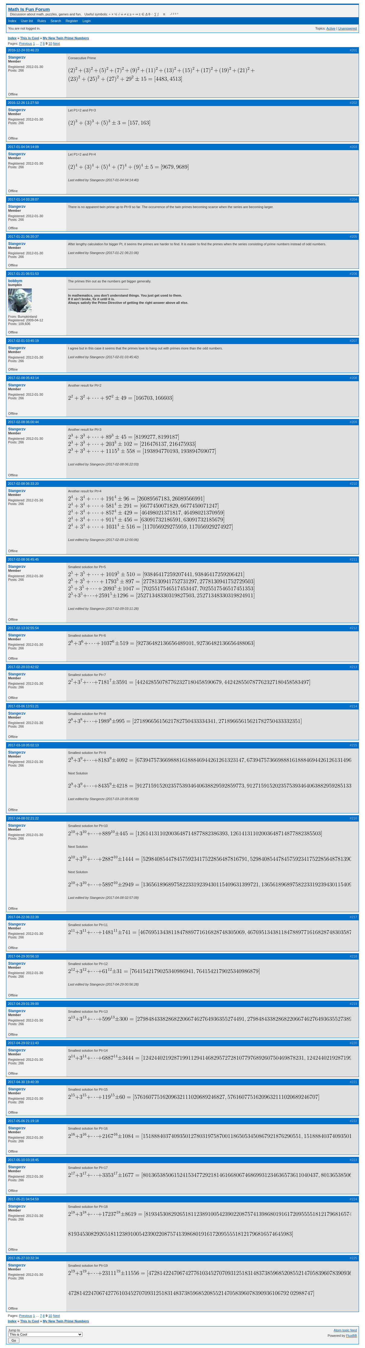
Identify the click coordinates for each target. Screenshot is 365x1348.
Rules (41, 21)
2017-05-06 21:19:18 (23, 1121)
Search (56, 21)
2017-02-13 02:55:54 (23, 628)
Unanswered (347, 28)
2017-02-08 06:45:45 (23, 559)
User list (27, 21)
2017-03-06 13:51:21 (23, 706)
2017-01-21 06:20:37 (23, 236)
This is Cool (29, 38)
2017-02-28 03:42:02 (23, 667)
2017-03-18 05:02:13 (23, 745)
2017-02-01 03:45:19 (23, 341)
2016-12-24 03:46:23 (23, 50)
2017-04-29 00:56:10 (23, 956)
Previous (25, 43)
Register (72, 21)
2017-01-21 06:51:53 (23, 273)
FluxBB (351, 1335)
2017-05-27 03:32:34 (23, 1258)
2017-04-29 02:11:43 (23, 1043)
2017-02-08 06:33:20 (23, 483)
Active (330, 28)
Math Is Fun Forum (29, 9)
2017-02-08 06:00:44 (23, 422)
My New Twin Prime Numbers (66, 38)
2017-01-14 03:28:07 (23, 199)
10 (50, 43)
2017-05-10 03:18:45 (23, 1160)
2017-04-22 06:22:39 (23, 917)
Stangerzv (16, 57)
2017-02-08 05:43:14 (23, 378)
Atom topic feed (345, 1330)
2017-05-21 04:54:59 (23, 1199)
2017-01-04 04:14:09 (23, 147)
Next (56, 43)
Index (12, 21)
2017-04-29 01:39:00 (23, 1003)
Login (87, 21)
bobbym (15, 281)
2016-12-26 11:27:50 (23, 103)
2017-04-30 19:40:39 (23, 1082)
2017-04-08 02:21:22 (23, 818)
